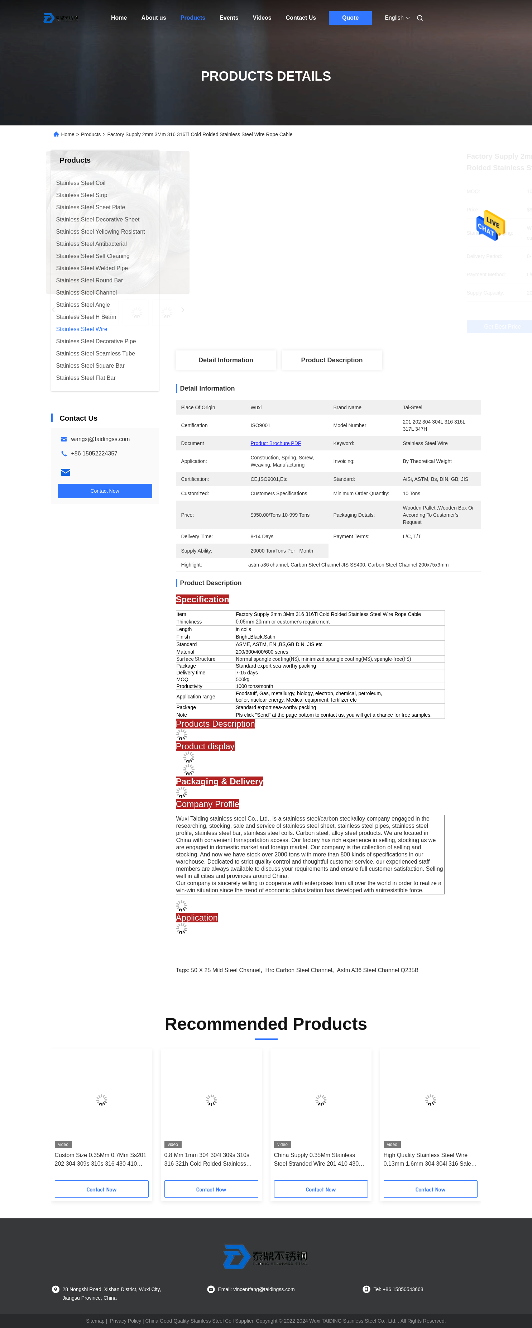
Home (119, 18)
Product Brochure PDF (276, 443)
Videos (262, 18)
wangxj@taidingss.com (100, 439)
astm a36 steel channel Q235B (378, 970)
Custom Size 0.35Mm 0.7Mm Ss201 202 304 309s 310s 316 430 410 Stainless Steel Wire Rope (101, 1160)
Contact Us (301, 18)
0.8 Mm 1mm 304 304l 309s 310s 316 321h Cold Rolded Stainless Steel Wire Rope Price (206, 1160)
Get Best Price (368, 327)
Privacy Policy (125, 1321)
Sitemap (95, 1321)
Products (193, 18)
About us (153, 18)
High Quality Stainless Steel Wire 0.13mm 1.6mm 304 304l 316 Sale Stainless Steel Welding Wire (427, 1160)
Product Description (332, 360)
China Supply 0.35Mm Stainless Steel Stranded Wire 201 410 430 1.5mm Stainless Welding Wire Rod (319, 1160)
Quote (350, 18)
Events (229, 18)
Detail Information (225, 360)
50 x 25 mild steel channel (225, 970)
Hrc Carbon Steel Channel (298, 970)
